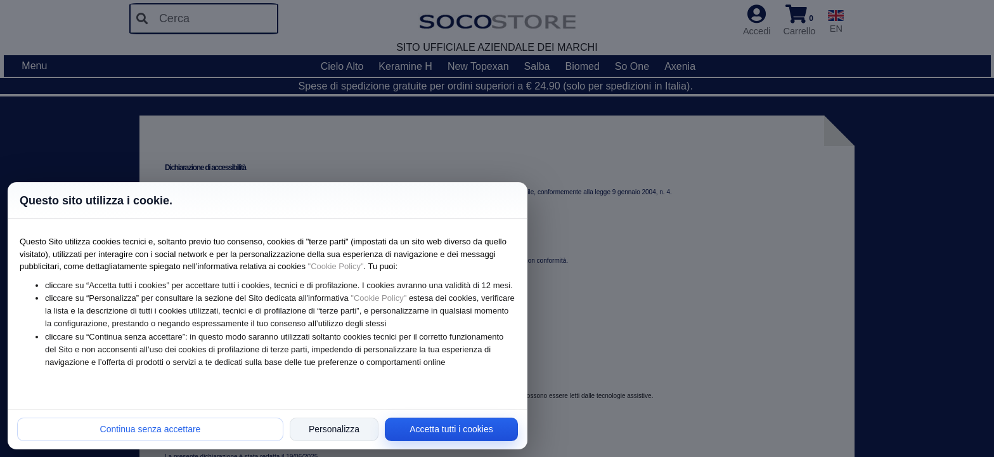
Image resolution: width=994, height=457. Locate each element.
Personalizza (334, 429)
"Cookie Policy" (336, 266)
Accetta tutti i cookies (451, 429)
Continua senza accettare (150, 429)
